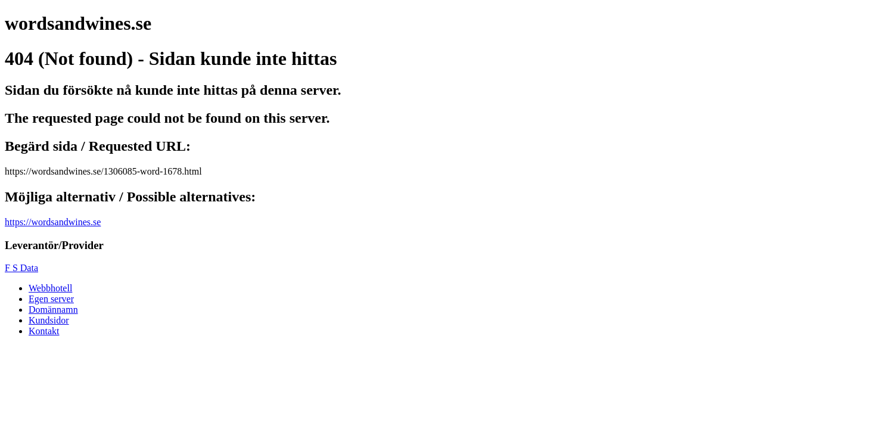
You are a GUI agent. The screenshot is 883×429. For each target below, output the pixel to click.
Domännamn (53, 309)
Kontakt (44, 331)
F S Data (21, 268)
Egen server (51, 299)
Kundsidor (49, 320)
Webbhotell (50, 288)
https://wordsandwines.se (53, 222)
